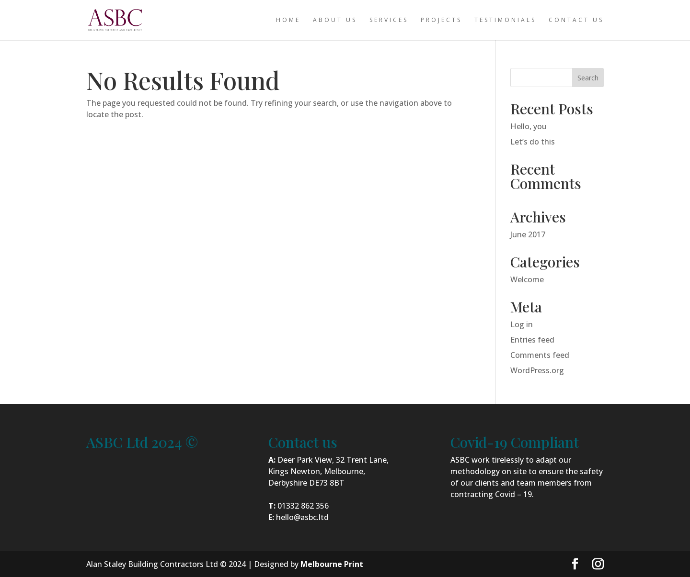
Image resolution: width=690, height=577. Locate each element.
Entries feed (532, 339)
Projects (441, 20)
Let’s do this (532, 141)
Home (288, 20)
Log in (521, 324)
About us (335, 20)
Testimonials (505, 20)
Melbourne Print (331, 564)
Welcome (527, 279)
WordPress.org (537, 370)
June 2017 (527, 234)
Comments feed (539, 355)
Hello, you (528, 126)
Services (388, 20)
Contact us (576, 20)
